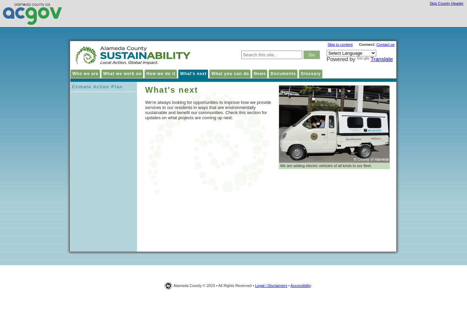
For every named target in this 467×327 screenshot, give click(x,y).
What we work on (122, 73)
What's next (193, 73)
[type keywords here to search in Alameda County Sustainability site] (271, 55)
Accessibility (301, 286)
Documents (283, 73)
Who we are (85, 73)
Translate (375, 59)
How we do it (160, 73)
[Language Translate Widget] (351, 53)
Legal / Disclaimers (271, 286)
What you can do (230, 73)
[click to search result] (312, 55)
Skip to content (340, 44)
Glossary (311, 73)
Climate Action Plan (97, 86)
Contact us (386, 44)
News (260, 73)
